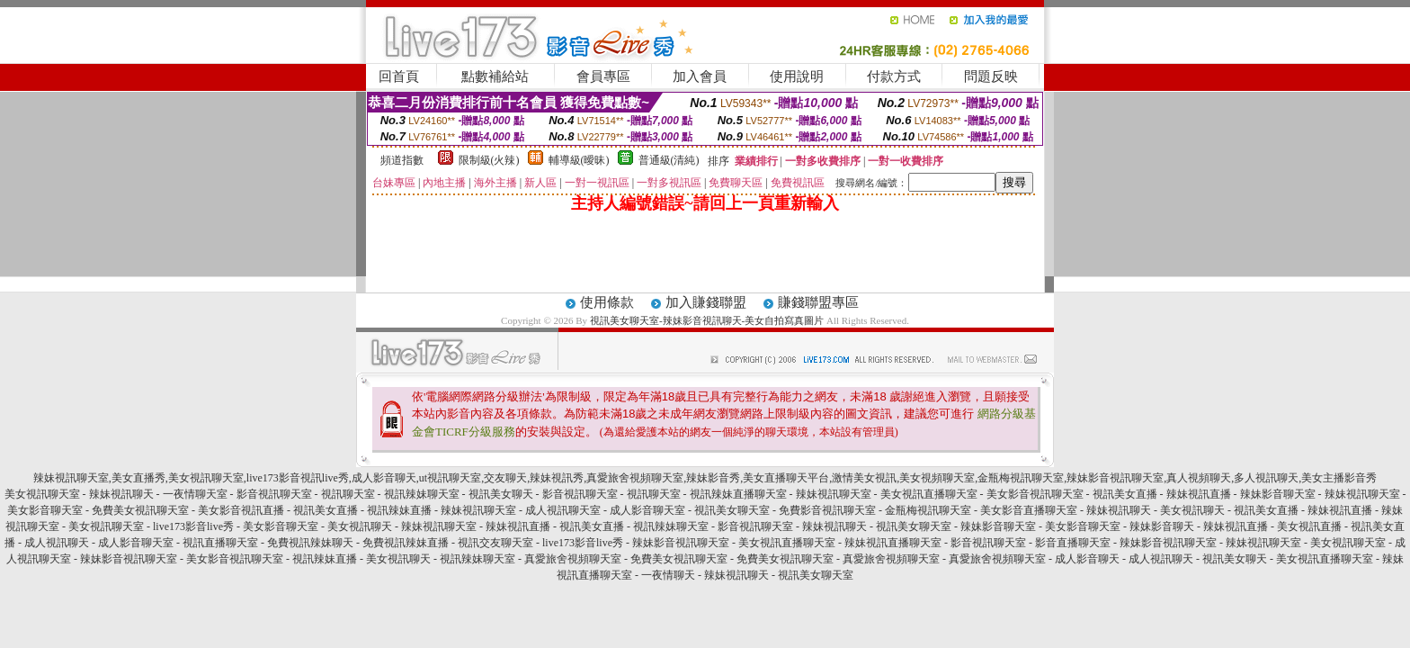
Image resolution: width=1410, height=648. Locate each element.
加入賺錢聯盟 (705, 302)
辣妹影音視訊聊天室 (680, 542)
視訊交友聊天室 (495, 542)
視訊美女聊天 (501, 494)
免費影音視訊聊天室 (827, 510)
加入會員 (700, 76)
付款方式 (894, 76)
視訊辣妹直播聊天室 (738, 494)
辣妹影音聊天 (1161, 526)
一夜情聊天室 (195, 494)
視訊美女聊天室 (732, 510)
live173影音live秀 (193, 526)
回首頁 (399, 76)
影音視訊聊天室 (274, 494)
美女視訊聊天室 (42, 494)
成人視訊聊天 (56, 542)
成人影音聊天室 (647, 510)
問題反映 (991, 76)
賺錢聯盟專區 (818, 302)
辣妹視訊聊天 (121, 494)
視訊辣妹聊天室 (422, 494)
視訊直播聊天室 (220, 542)
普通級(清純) (669, 160)
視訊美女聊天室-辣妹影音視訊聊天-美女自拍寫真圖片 (707, 320)
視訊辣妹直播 (399, 510)
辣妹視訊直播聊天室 (892, 542)
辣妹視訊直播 (1198, 494)
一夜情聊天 (668, 575)
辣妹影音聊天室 (1278, 494)
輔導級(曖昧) (579, 160)
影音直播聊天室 (1073, 542)
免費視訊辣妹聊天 (310, 542)
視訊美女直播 (1125, 494)
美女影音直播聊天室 (1028, 510)
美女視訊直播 (1309, 526)
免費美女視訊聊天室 (140, 510)
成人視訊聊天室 (563, 510)
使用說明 (797, 76)
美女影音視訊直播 (241, 510)
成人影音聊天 (1087, 559)
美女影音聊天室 (45, 510)
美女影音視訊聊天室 (1035, 494)
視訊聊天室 (348, 494)
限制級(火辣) (489, 160)
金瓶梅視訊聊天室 (928, 510)
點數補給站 (495, 76)
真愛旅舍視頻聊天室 (572, 559)
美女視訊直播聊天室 (928, 494)
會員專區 (603, 76)
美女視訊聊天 (1192, 510)
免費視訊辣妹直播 (405, 542)
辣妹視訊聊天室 (833, 494)
